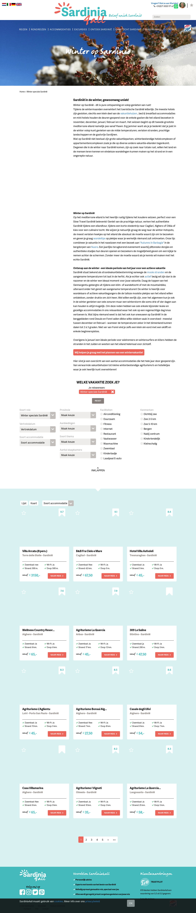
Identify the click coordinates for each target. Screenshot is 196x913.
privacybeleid (92, 901)
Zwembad (109, 448)
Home (22, 91)
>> (114, 839)
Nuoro (94, 247)
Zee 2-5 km (150, 419)
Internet (108, 428)
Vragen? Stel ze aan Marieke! (164, 3)
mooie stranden (156, 272)
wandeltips (99, 238)
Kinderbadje (110, 453)
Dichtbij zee (150, 414)
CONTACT (171, 29)
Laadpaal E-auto (112, 458)
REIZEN (23, 29)
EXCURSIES (80, 29)
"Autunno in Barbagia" (152, 242)
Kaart (34, 503)
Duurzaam (109, 419)
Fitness (107, 424)
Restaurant (109, 433)
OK (131, 903)
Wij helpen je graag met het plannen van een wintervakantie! (109, 352)
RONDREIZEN (38, 29)
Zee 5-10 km (150, 424)
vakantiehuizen (129, 113)
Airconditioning (111, 414)
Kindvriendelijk (152, 438)
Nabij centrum (152, 433)
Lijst (24, 503)
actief (148, 276)
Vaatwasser (110, 438)
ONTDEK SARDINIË (101, 29)
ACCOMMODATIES (60, 29)
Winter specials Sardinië (37, 91)
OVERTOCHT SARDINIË (128, 29)
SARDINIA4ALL (153, 29)
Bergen (148, 428)
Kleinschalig (150, 443)
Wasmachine (110, 443)
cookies (58, 901)
